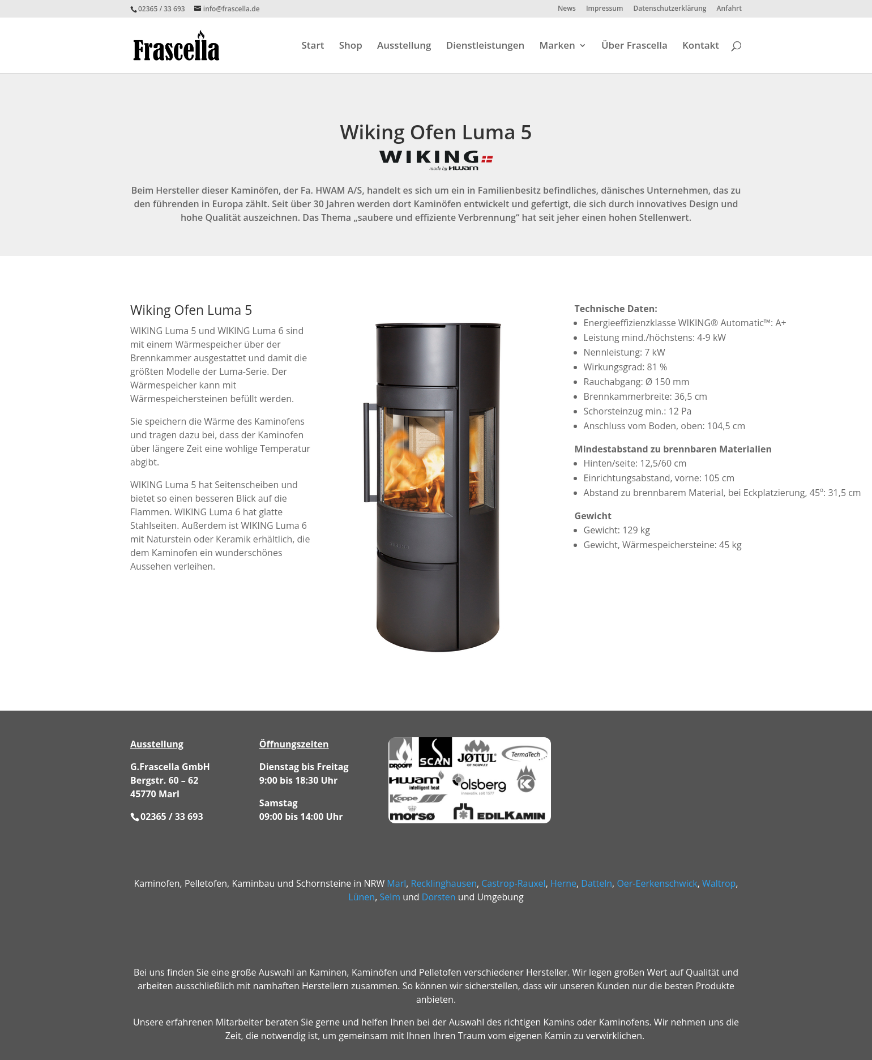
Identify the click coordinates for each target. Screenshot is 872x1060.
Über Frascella (634, 46)
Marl (396, 883)
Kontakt (700, 46)
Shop (350, 46)
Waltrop (719, 883)
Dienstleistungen (485, 46)
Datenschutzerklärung (670, 9)
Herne (563, 883)
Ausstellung (404, 46)
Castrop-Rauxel (513, 883)
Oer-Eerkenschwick (657, 883)
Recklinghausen (444, 883)
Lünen (361, 897)
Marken (557, 46)
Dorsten (439, 897)
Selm (389, 897)
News (567, 9)
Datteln (596, 883)
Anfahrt (729, 9)
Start (313, 46)
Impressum (604, 9)
